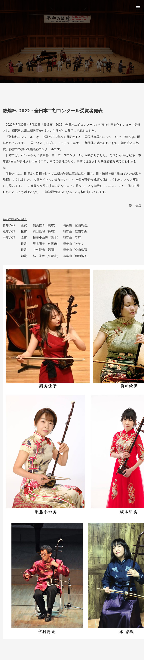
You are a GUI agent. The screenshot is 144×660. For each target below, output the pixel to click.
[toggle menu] (138, 7)
